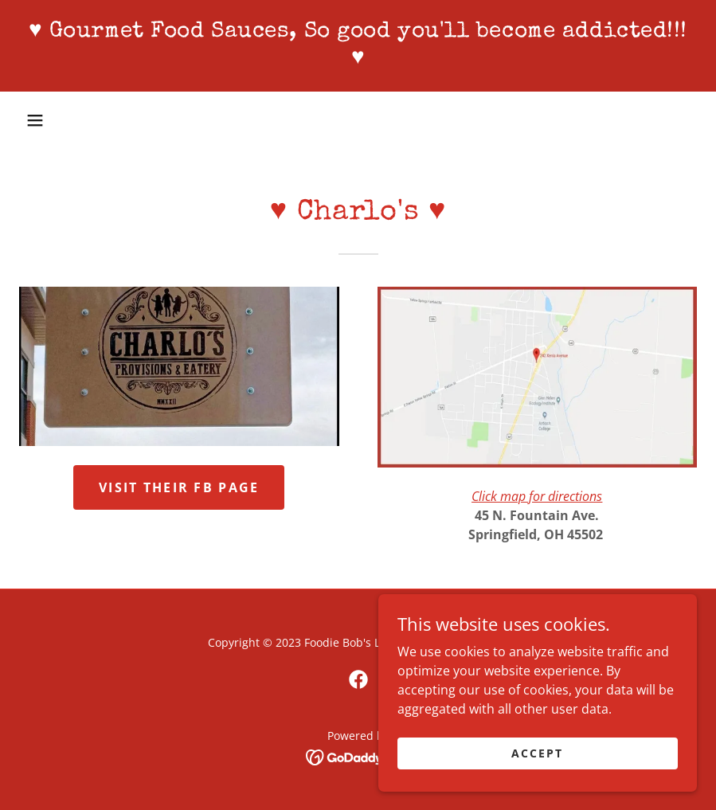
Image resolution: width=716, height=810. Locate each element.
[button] (35, 120)
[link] (358, 59)
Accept (537, 753)
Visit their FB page (179, 487)
